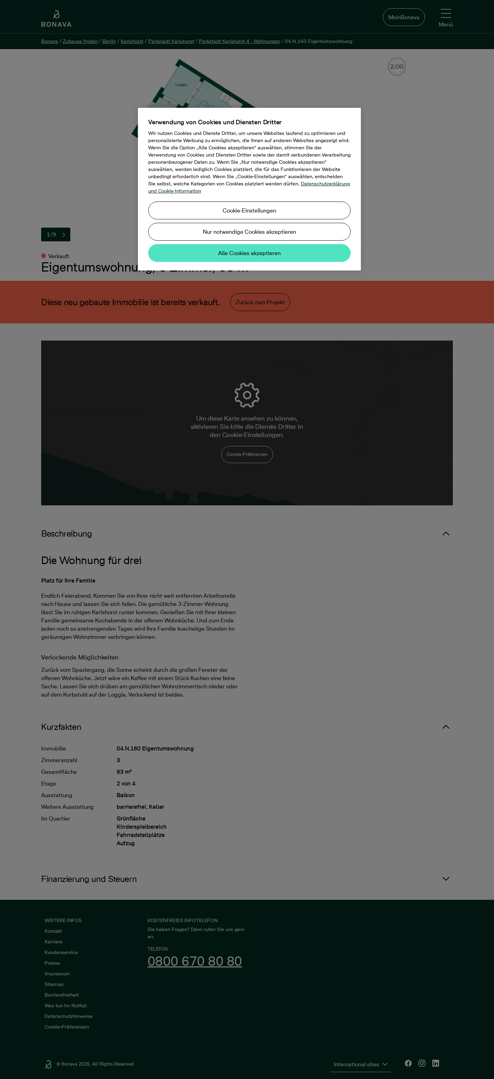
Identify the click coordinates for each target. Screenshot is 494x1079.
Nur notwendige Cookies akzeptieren (249, 231)
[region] (249, 189)
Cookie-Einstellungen (249, 210)
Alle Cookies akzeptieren (249, 253)
